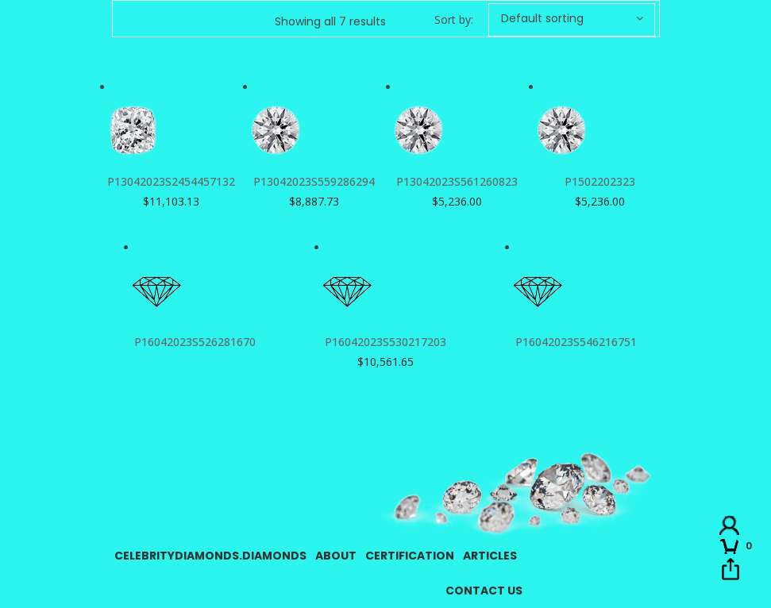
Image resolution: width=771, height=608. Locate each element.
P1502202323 (600, 181)
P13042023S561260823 (457, 181)
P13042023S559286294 (314, 181)
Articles (490, 556)
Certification (409, 556)
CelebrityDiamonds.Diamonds (210, 556)
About (336, 556)
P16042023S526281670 (195, 341)
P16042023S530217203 (385, 341)
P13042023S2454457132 (171, 181)
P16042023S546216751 (576, 341)
